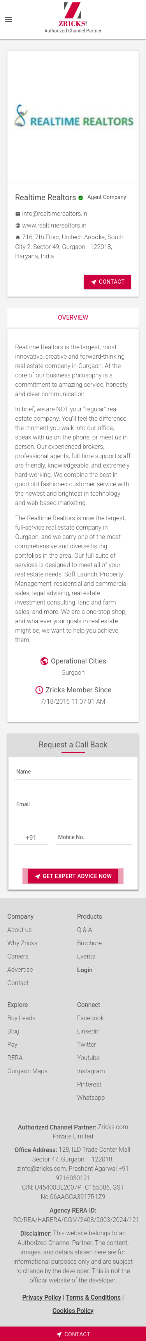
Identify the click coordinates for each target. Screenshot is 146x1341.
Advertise (20, 969)
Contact (107, 282)
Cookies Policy (73, 1310)
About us (19, 930)
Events (86, 956)
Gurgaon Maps (27, 1071)
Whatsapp (91, 1097)
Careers (17, 956)
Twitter (86, 1044)
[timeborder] (73, 1334)
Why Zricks (22, 943)
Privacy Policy (41, 1297)
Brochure (89, 943)
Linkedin (88, 1031)
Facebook (90, 1018)
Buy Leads (21, 1018)
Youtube (88, 1058)
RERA (15, 1058)
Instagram (91, 1071)
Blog (13, 1031)
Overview (73, 317)
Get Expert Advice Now (73, 876)
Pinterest (89, 1084)
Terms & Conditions (93, 1297)
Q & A (84, 930)
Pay (12, 1044)
